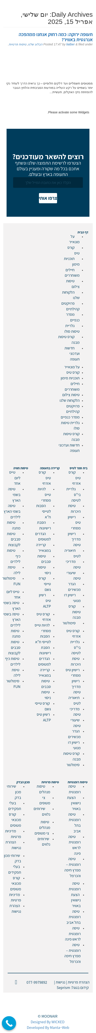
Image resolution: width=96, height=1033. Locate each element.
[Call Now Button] (9, 1023)
